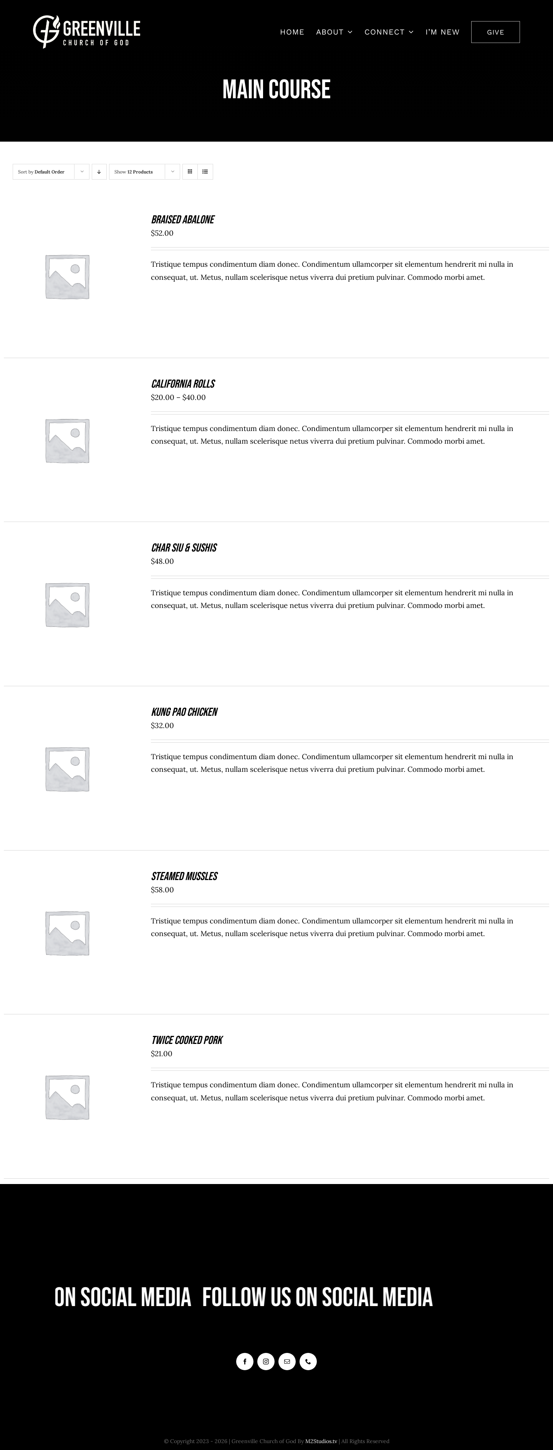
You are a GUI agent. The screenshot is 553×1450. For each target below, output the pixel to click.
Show (133, 172)
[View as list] (205, 171)
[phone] (308, 1361)
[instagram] (266, 1361)
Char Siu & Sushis (183, 548)
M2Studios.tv (321, 1441)
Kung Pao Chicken (184, 712)
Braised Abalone (182, 220)
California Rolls (182, 384)
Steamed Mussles (184, 877)
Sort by (41, 172)
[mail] (287, 1361)
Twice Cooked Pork (186, 1040)
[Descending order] (99, 172)
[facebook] (244, 1361)
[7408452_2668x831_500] (86, 18)
